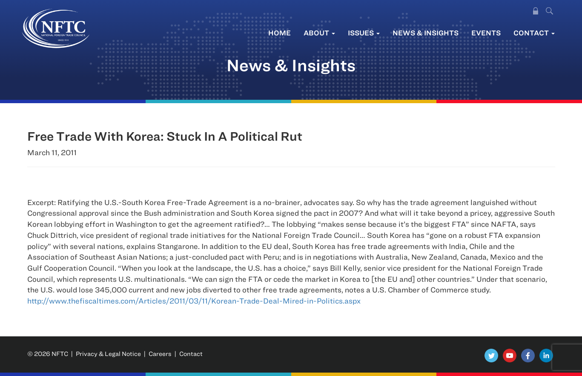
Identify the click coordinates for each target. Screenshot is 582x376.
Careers (160, 353)
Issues (364, 33)
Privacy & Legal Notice (108, 353)
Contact (534, 33)
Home (279, 33)
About (319, 33)
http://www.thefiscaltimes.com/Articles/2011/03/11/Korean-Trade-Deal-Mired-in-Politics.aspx (194, 300)
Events (486, 33)
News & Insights (426, 33)
